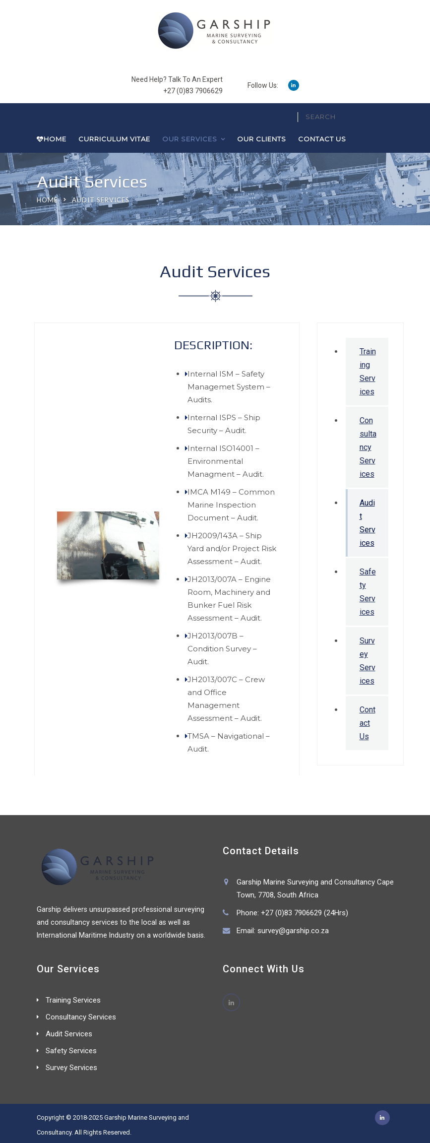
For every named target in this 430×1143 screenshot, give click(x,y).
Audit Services (367, 523)
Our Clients (261, 139)
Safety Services (368, 592)
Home (51, 139)
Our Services (189, 139)
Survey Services (367, 661)
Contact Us (322, 139)
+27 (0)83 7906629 (193, 91)
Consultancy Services (368, 447)
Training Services (368, 371)
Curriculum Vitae (114, 139)
